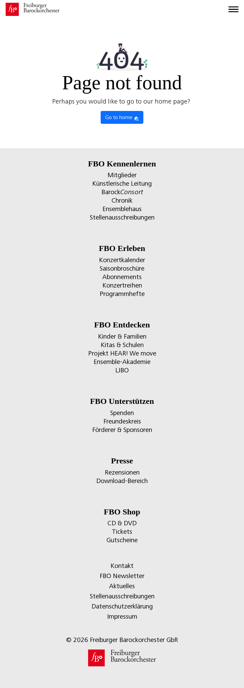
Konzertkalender (122, 260)
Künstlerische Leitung (122, 183)
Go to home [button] (122, 117)
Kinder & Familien (122, 336)
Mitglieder (122, 175)
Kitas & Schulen (122, 345)
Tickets (122, 531)
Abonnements (122, 277)
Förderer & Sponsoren (122, 430)
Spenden (122, 413)
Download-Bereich (122, 481)
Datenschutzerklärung (122, 606)
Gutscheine (122, 540)
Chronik (122, 200)
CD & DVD (122, 523)
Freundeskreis (122, 421)
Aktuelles (122, 586)
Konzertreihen (122, 285)
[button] (12, 676)
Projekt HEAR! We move (122, 353)
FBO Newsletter (122, 576)
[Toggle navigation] (233, 9)
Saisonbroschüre (122, 268)
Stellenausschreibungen (122, 217)
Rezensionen (122, 472)
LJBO (122, 370)
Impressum (122, 616)
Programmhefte (122, 294)
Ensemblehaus (122, 209)
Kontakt (122, 566)
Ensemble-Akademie (122, 362)
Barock (122, 192)
